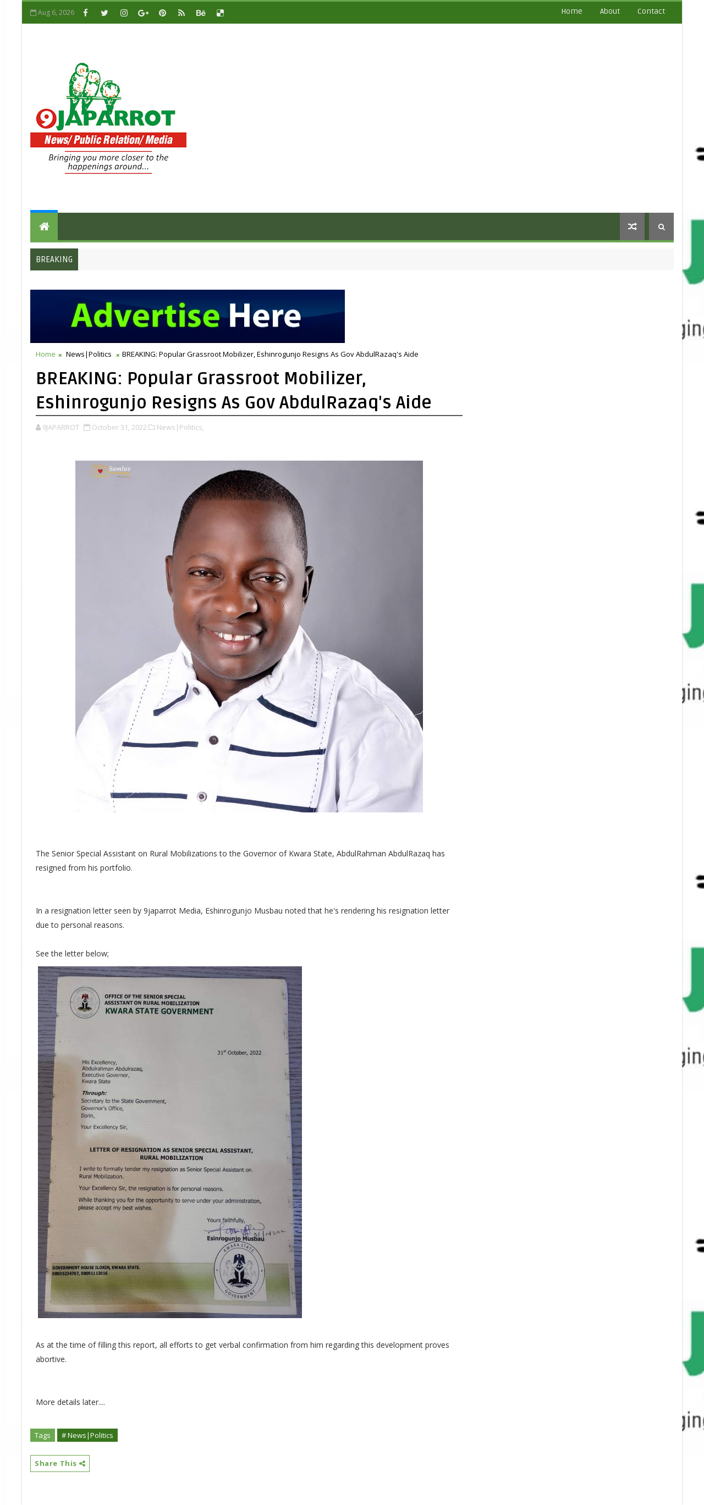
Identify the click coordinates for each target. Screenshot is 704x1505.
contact (651, 11)
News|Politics (89, 354)
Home (571, 11)
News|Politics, (180, 427)
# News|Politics (87, 1435)
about (610, 11)
